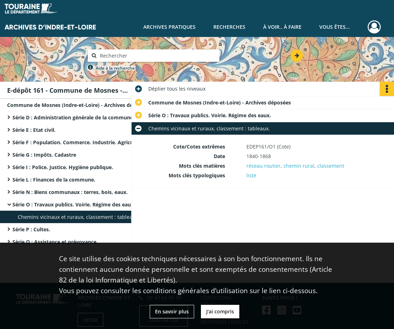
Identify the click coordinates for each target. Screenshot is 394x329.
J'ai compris (220, 311)
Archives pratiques (169, 26)
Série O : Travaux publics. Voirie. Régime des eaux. (73, 204)
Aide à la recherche (115, 68)
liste (251, 175)
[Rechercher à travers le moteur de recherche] (157, 55)
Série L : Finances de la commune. (53, 179)
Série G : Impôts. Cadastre (44, 154)
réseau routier (263, 165)
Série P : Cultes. (31, 229)
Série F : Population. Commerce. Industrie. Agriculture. (79, 142)
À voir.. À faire (282, 26)
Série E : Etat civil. (33, 129)
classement (330, 165)
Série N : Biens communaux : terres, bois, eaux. (70, 192)
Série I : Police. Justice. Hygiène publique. (62, 167)
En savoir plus (172, 311)
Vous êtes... (334, 26)
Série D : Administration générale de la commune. (73, 117)
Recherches (229, 26)
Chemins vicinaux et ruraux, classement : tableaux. (78, 217)
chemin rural (298, 165)
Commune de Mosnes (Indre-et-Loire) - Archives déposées (78, 105)
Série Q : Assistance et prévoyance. (55, 241)
